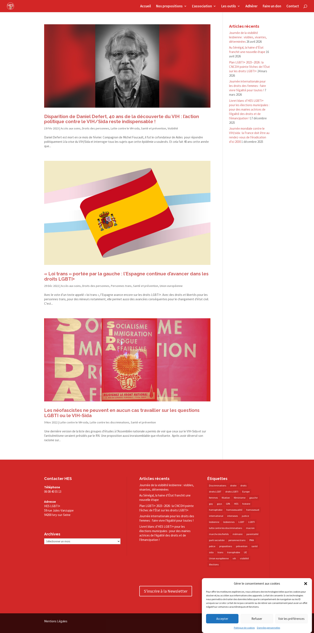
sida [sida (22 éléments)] (211, 552)
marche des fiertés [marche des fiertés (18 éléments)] (219, 534)
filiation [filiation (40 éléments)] (226, 497)
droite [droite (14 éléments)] (233, 485)
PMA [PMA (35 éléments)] (251, 540)
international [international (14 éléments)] (216, 515)
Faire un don (272, 6)
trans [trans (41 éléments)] (220, 552)
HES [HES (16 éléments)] (236, 503)
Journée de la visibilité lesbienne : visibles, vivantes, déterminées (248, 37)
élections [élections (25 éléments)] (214, 564)
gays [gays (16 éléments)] (219, 503)
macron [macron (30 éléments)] (250, 528)
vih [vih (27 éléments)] (234, 558)
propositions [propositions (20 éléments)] (225, 546)
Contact (292, 6)
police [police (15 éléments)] (212, 546)
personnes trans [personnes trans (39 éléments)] (236, 540)
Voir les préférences (291, 619)
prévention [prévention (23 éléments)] (241, 546)
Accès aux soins (71, 128)
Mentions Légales (55, 621)
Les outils (228, 6)
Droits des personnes (95, 128)
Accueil (145, 6)
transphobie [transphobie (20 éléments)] (233, 552)
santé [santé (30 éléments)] (254, 546)
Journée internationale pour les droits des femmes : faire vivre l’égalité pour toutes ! (247, 85)
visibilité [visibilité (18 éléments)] (244, 558)
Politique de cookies (244, 627)
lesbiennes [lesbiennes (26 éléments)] (229, 521)
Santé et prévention (153, 128)
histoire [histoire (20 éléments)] (246, 503)
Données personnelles (268, 627)
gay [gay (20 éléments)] (211, 503)
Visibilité (173, 128)
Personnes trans (121, 286)
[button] (306, 583)
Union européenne (171, 286)
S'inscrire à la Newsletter (165, 591)
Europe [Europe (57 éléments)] (246, 491)
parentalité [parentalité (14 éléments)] (252, 534)
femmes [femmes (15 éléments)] (213, 497)
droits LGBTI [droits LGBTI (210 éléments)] (231, 491)
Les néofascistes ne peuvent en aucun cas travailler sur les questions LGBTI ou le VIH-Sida (122, 412)
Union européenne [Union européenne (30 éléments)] (219, 558)
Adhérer (251, 6)
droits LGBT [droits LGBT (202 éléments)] (215, 491)
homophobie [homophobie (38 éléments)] (215, 509)
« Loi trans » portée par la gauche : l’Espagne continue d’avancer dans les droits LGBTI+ (126, 276)
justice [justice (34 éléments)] (245, 515)
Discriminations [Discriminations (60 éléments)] (217, 485)
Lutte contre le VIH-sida (125, 128)
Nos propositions (169, 6)
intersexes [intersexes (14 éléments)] (232, 515)
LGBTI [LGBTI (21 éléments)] (251, 521)
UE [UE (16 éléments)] (245, 552)
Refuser (256, 619)
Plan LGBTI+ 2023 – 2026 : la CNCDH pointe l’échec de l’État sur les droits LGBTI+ (249, 66)
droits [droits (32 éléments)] (243, 485)
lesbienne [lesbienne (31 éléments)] (214, 521)
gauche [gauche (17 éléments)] (253, 497)
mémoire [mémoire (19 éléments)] (237, 534)
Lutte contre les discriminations (109, 422)
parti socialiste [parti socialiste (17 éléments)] (216, 540)
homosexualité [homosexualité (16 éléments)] (234, 509)
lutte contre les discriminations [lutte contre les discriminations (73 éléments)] (225, 528)
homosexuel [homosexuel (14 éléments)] (252, 509)
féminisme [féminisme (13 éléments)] (239, 497)
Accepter (222, 619)
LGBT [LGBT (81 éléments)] (241, 521)
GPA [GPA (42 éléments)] (228, 503)
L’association (202, 6)
